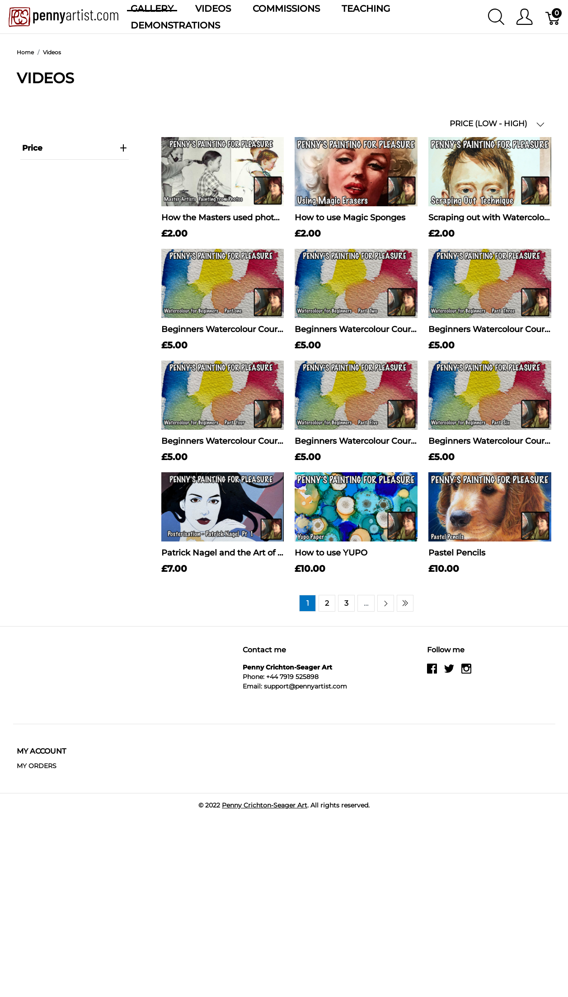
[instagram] (466, 672)
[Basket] (553, 17)
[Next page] (385, 603)
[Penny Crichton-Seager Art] (63, 16)
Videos (213, 8)
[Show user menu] (524, 17)
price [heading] (74, 147)
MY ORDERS (36, 766)
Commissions (286, 8)
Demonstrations (175, 25)
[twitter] (449, 672)
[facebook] (432, 672)
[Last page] (405, 603)
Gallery (152, 8)
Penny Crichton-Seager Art (264, 805)
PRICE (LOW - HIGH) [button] (497, 123)
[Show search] (496, 17)
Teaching (366, 8)
